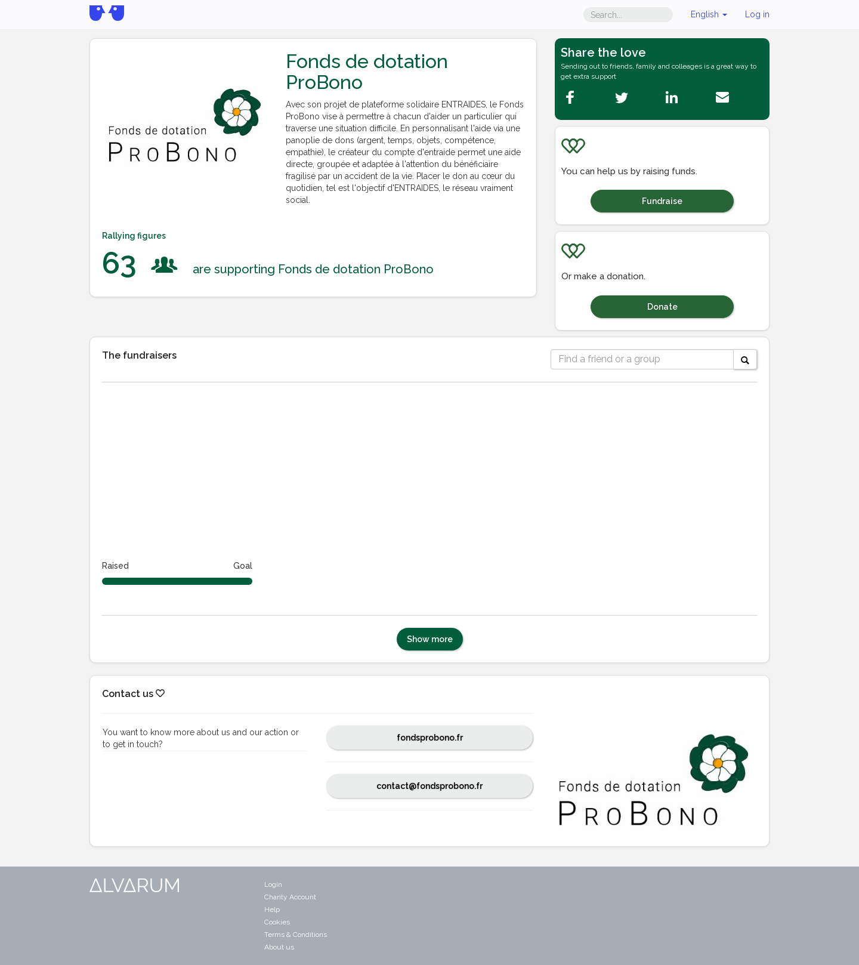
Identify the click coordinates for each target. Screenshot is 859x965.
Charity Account (290, 897)
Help (272, 909)
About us (279, 947)
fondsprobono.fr (430, 737)
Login (273, 884)
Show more (430, 639)
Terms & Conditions (295, 934)
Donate (662, 307)
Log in (757, 14)
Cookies (277, 922)
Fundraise (662, 201)
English (709, 14)
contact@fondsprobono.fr (429, 786)
